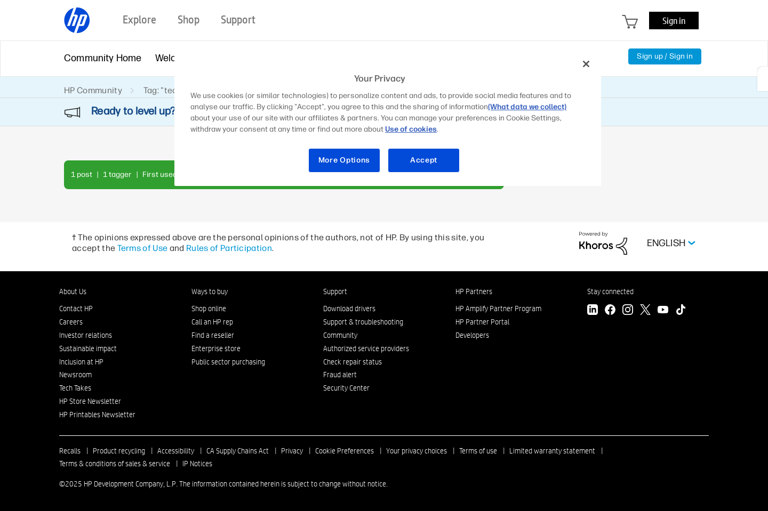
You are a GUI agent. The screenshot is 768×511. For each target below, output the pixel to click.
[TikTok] (680, 311)
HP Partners (473, 291)
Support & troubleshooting (363, 322)
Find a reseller (212, 335)
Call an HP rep (212, 322)
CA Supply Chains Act (237, 451)
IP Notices (197, 463)
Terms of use (478, 451)
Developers (472, 335)
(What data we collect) (527, 106)
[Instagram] (627, 311)
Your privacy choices (416, 451)
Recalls (70, 451)
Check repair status (352, 362)
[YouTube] (663, 311)
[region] (387, 118)
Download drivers (349, 308)
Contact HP (76, 308)
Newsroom (75, 374)
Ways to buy (209, 291)
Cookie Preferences (344, 451)
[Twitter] (645, 311)
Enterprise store (216, 348)
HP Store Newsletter (90, 401)
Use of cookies (411, 129)
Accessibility (175, 451)
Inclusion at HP (81, 362)
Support (335, 291)
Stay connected (610, 291)
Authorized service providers (366, 348)
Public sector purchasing (228, 362)
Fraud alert (340, 374)
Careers (71, 322)
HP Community (93, 90)
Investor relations (85, 335)
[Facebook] (610, 311)
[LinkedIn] (592, 311)
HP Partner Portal (482, 322)
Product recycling (119, 451)
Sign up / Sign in (665, 56)
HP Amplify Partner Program (498, 308)
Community (340, 335)
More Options (344, 160)
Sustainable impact (88, 348)
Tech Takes (75, 388)
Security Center (346, 388)
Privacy (292, 451)
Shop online (208, 308)
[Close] (586, 64)
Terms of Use (142, 248)
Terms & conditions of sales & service (114, 463)
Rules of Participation (229, 248)
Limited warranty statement (552, 451)
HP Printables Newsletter (97, 414)
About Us (72, 291)
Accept (423, 160)
